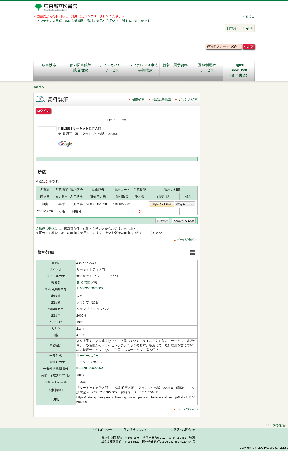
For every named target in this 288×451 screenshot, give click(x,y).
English (247, 28)
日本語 (231, 28)
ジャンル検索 (188, 99)
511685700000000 (89, 368)
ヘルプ (248, 46)
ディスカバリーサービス (112, 67)
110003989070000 (89, 288)
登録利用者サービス (207, 67)
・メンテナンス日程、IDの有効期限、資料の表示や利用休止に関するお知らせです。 (93, 20)
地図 (192, 437)
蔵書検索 (49, 67)
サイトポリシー (101, 429)
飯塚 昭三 (83, 282)
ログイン (43, 110)
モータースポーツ (89, 355)
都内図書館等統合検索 (80, 67)
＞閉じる (248, 16)
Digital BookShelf (161, 204)
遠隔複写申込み (47, 228)
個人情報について (135, 429)
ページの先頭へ (187, 239)
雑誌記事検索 (161, 99)
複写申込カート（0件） (223, 46)
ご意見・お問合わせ (184, 429)
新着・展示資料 (175, 67)
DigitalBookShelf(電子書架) (238, 70)
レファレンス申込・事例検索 (143, 67)
